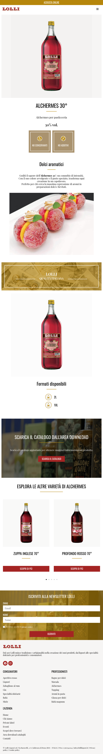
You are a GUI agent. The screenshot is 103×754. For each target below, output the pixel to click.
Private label (8, 722)
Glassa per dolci (59, 697)
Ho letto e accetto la (19, 627)
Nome (6, 615)
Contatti (6, 738)
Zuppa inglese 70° (26, 553)
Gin (4, 689)
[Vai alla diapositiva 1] (46, 579)
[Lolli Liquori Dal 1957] (11, 9)
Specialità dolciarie (11, 693)
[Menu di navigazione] (97, 9)
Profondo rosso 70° (77, 553)
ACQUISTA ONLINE (51, 2)
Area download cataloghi (14, 734)
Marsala (55, 682)
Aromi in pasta (58, 693)
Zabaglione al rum (11, 686)
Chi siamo (7, 718)
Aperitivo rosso (10, 678)
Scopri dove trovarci (12, 730)
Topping (55, 689)
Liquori (6, 682)
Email (6, 603)
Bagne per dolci (59, 678)
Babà (5, 697)
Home (6, 714)
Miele (5, 701)
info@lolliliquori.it (81, 748)
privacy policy (27, 626)
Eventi (6, 726)
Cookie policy (14, 750)
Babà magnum (58, 701)
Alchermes (56, 686)
